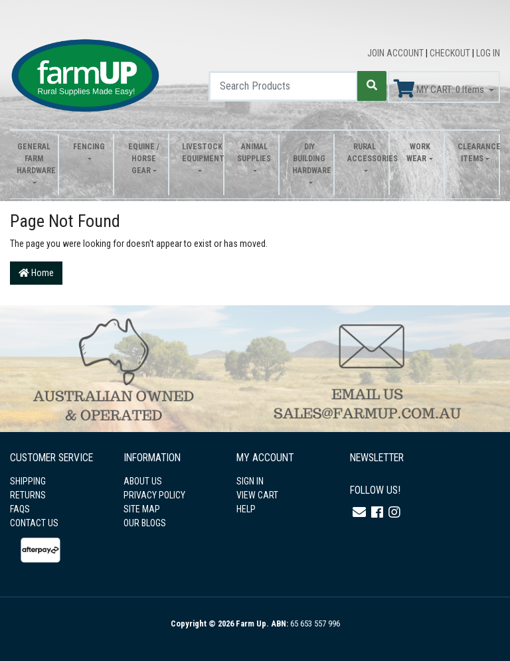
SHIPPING (28, 481)
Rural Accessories (364, 152)
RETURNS (28, 495)
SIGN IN (250, 481)
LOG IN (488, 53)
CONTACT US (34, 523)
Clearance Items (475, 152)
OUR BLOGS (145, 523)
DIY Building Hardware (309, 158)
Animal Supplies (254, 152)
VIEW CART (257, 495)
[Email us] (359, 512)
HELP (246, 509)
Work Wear (418, 152)
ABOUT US (143, 481)
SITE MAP (142, 509)
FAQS (20, 509)
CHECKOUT (451, 53)
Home (36, 272)
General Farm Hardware (34, 158)
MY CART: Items (440, 89)
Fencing (89, 146)
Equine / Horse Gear (143, 158)
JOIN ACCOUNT (396, 53)
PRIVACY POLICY (154, 495)
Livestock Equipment (199, 152)
